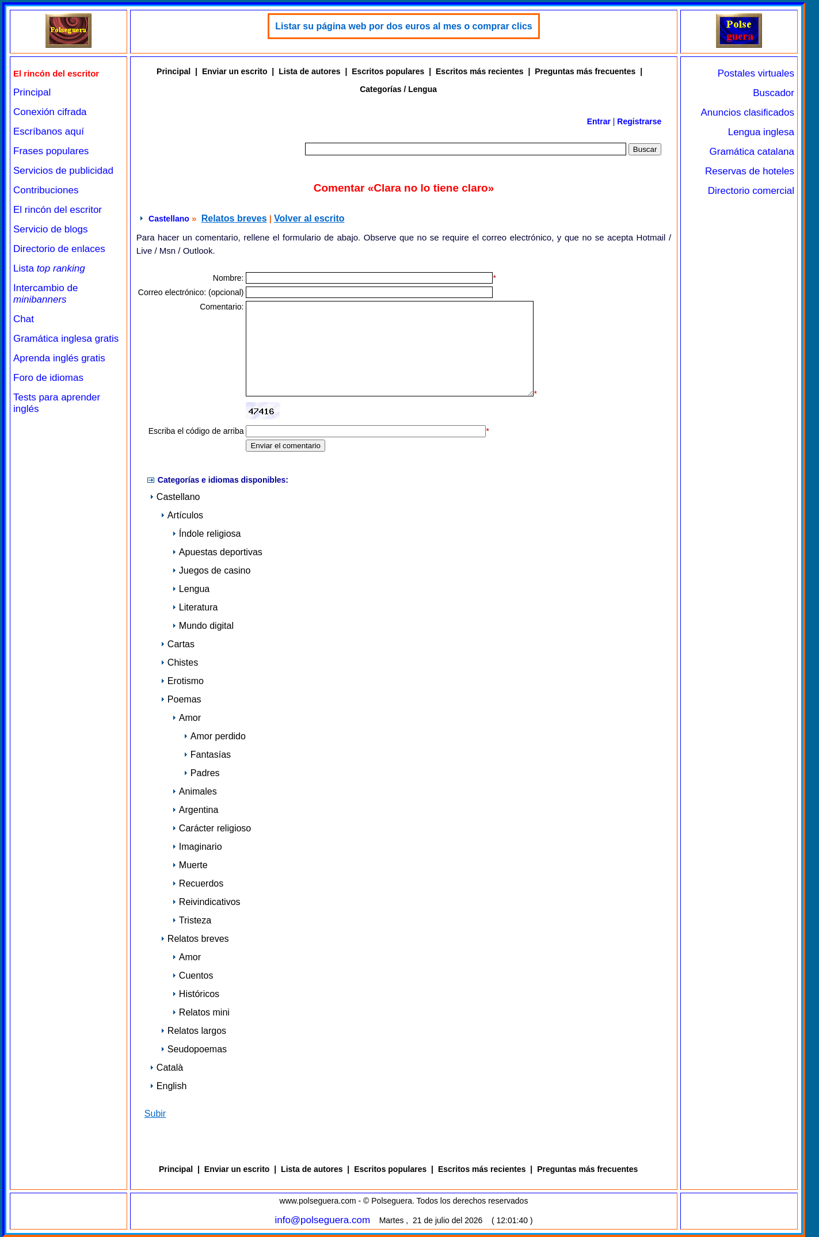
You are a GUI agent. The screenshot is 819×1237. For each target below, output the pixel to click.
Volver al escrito (309, 218)
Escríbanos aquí (48, 131)
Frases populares (51, 151)
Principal (32, 92)
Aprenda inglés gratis (59, 358)
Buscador (773, 92)
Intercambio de (45, 293)
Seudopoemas (194, 1049)
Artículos (182, 515)
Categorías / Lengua (398, 89)
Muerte (190, 865)
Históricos (195, 994)
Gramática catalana (752, 151)
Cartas (178, 644)
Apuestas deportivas (217, 552)
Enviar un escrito (235, 71)
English (168, 1086)
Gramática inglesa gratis (66, 338)
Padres (202, 773)
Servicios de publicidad (63, 170)
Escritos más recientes (480, 71)
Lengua (190, 589)
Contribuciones (45, 190)
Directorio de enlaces (59, 248)
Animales (194, 791)
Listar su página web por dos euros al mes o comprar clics (403, 26)
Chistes (179, 662)
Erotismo (182, 681)
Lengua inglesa (761, 132)
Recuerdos (197, 883)
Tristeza (191, 920)
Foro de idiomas (48, 377)
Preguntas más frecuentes (585, 71)
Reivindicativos (206, 902)
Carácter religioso (211, 828)
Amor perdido (215, 736)
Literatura (195, 607)
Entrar (599, 121)
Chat (23, 319)
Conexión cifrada (50, 111)
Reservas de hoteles (749, 171)
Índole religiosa (206, 534)
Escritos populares (388, 71)
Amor (186, 718)
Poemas (181, 699)
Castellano (168, 218)
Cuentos (193, 975)
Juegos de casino (211, 570)
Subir (155, 1113)
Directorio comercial (751, 190)
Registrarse (639, 121)
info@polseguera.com (322, 1220)
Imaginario (197, 847)
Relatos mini (201, 1012)
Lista (49, 268)
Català (166, 1067)
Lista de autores (309, 71)
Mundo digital (203, 626)
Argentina (195, 810)
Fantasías (207, 754)
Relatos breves (234, 218)
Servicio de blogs (50, 229)
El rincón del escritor (57, 209)
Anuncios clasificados (747, 112)
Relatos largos (193, 1031)
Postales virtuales (756, 73)
